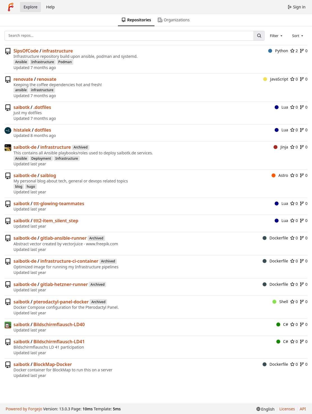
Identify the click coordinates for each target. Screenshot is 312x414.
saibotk (21, 107)
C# (282, 324)
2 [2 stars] (294, 50)
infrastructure (57, 51)
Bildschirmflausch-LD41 (59, 341)
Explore (30, 7)
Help (50, 7)
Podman (65, 62)
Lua (281, 107)
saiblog (48, 175)
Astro (280, 175)
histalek (22, 130)
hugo (31, 186)
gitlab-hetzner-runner (64, 284)
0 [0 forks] (304, 50)
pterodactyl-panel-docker (61, 302)
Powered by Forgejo (24, 408)
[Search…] (259, 36)
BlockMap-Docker (52, 364)
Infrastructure (42, 62)
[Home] (11, 7)
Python (278, 50)
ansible (21, 90)
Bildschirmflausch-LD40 (59, 324)
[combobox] (277, 35)
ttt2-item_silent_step (55, 220)
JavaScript (275, 79)
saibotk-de (25, 147)
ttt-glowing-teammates (58, 203)
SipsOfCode (25, 51)
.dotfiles (42, 107)
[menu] (265, 409)
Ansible (21, 62)
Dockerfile (275, 238)
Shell (280, 301)
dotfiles (43, 130)
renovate (23, 79)
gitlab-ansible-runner (63, 238)
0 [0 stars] (294, 79)
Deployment (41, 158)
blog (18, 186)
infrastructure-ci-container (69, 261)
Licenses (287, 408)
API (303, 408)
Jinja (281, 147)
